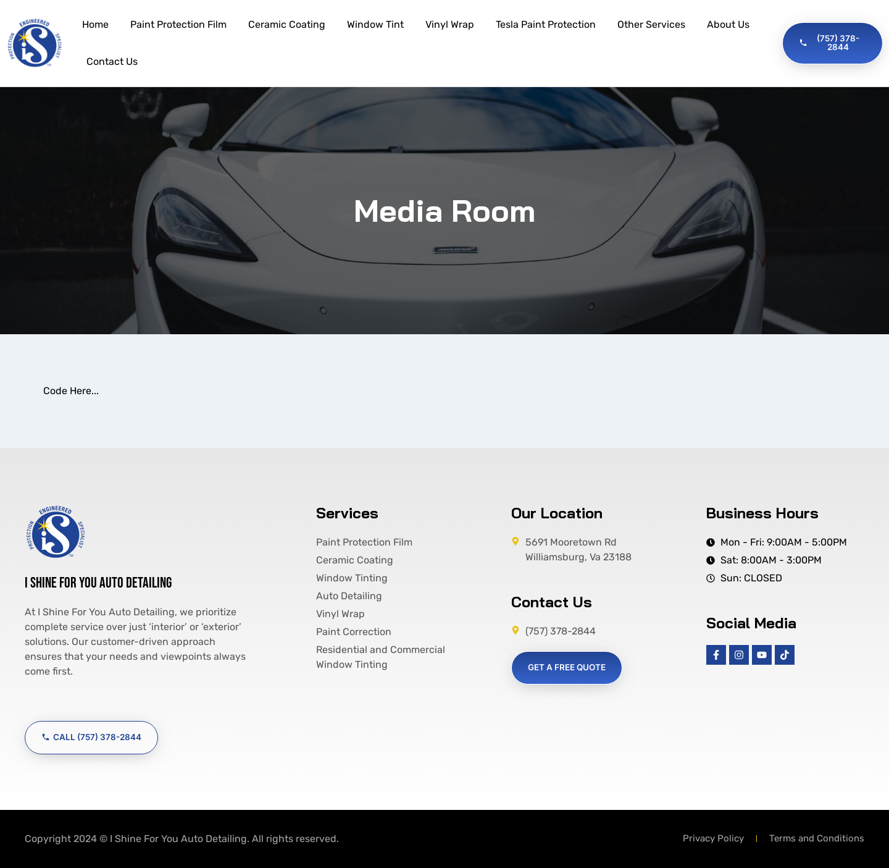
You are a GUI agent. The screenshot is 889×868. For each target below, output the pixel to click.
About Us (728, 24)
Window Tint (375, 24)
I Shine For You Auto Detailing (98, 583)
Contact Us (112, 61)
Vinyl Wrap (449, 24)
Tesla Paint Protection (546, 24)
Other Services (651, 24)
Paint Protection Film (178, 24)
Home (95, 24)
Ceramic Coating (286, 24)
